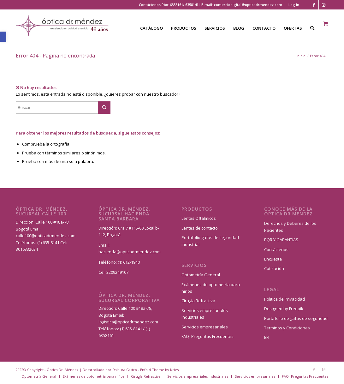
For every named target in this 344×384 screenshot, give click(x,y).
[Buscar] (312, 28)
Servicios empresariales (204, 327)
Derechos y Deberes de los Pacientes (290, 226)
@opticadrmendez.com (53, 235)
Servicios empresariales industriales (204, 314)
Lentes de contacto (199, 228)
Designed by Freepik (283, 308)
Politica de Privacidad (284, 299)
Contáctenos (276, 249)
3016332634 (27, 249)
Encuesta (273, 259)
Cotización (274, 268)
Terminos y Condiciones (287, 328)
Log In (293, 4)
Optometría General (200, 275)
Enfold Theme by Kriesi (160, 369)
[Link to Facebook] (313, 4)
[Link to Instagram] (323, 4)
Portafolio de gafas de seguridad (296, 318)
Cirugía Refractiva (198, 300)
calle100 (23, 235)
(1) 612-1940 (129, 262)
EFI (266, 337)
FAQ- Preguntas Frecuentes (207, 336)
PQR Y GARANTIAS (281, 240)
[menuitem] (292, 4)
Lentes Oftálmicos (198, 218)
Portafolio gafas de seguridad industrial (210, 241)
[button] (3, 37)
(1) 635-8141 (48, 242)
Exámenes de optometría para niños (210, 288)
